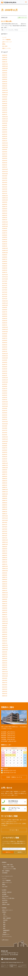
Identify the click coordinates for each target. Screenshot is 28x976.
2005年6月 (4, 579)
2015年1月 (4, 351)
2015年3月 (4, 347)
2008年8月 (4, 498)
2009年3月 (4, 483)
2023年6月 (4, 129)
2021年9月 (4, 175)
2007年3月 (4, 533)
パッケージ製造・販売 (7, 864)
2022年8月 (4, 151)
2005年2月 (4, 588)
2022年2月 (4, 165)
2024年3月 (4, 110)
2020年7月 (4, 206)
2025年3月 (4, 83)
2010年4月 (4, 454)
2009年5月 (4, 478)
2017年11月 (5, 276)
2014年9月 (4, 360)
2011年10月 (5, 423)
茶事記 (3, 44)
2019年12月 (5, 222)
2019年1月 (4, 246)
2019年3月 (4, 241)
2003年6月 (4, 632)
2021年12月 (5, 169)
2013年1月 (4, 399)
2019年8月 (4, 230)
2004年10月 (5, 597)
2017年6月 (4, 287)
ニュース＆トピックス (7, 876)
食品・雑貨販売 (5, 870)
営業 (4, 926)
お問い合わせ (5, 939)
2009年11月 (5, 465)
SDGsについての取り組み (8, 898)
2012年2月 (4, 417)
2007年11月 (5, 518)
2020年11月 (5, 197)
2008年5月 (4, 505)
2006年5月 (4, 555)
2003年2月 (4, 641)
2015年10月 (5, 331)
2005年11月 (5, 568)
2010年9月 (4, 443)
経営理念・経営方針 (7, 892)
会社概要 (4, 894)
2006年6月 (4, 553)
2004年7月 (4, 603)
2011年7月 (4, 430)
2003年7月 (4, 630)
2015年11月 (5, 329)
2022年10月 (5, 147)
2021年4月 (4, 186)
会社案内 (4, 890)
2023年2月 (4, 138)
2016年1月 (4, 325)
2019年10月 (5, 226)
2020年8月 (4, 204)
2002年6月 (4, 658)
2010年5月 (4, 452)
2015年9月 (4, 333)
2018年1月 (4, 272)
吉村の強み (4, 902)
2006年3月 (4, 559)
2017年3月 (4, 294)
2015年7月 (4, 338)
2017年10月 (5, 279)
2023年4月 (4, 134)
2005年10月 (5, 570)
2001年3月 (4, 691)
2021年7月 (4, 180)
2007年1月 (4, 537)
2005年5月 (4, 581)
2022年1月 (4, 167)
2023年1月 (4, 140)
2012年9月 (4, 408)
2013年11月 (5, 380)
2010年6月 (4, 450)
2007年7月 (4, 524)
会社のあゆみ (5, 896)
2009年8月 (4, 472)
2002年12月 (5, 645)
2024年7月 (4, 101)
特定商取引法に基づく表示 (13, 966)
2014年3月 (4, 371)
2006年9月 (4, 546)
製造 (4, 922)
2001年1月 (4, 695)
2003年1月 (4, 643)
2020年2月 (4, 217)
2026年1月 (4, 61)
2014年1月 (4, 375)
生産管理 (5, 920)
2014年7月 (4, 364)
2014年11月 (5, 355)
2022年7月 (4, 154)
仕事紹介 (4, 912)
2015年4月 (4, 344)
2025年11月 (5, 66)
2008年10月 (5, 494)
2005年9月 (4, 573)
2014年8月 (4, 362)
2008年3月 (4, 509)
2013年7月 (4, 388)
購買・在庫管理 (7, 918)
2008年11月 (5, 491)
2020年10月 (5, 200)
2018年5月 (4, 263)
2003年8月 (4, 627)
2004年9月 (4, 599)
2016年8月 (4, 309)
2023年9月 (4, 123)
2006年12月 (5, 540)
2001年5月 (4, 687)
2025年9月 (4, 70)
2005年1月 (4, 590)
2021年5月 (4, 184)
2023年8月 (4, 125)
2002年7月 (4, 656)
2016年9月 (4, 307)
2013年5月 (4, 393)
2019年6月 (4, 235)
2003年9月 (4, 625)
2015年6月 (4, 340)
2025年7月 (4, 75)
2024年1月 (4, 114)
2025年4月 (4, 81)
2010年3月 (4, 456)
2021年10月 (5, 173)
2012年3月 (4, 415)
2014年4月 (4, 369)
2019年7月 (4, 233)
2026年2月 (4, 59)
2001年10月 (5, 676)
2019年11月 (5, 224)
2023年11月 (5, 118)
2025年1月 (4, 88)
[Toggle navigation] (26, 2)
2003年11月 (5, 621)
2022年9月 (4, 149)
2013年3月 (4, 397)
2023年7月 (4, 127)
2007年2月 (4, 535)
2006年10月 (5, 544)
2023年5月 (4, 132)
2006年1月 (4, 564)
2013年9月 (4, 384)
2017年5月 (4, 290)
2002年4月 (4, 662)
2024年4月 (4, 108)
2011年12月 (5, 421)
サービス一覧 (13, 830)
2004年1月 (4, 616)
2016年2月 (4, 322)
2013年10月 (5, 382)
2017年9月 (4, 281)
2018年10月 (5, 252)
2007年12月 (5, 515)
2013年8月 (4, 386)
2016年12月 (5, 301)
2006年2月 (4, 562)
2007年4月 (4, 531)
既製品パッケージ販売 (8, 866)
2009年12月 (5, 463)
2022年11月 (5, 145)
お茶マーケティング (7, 41)
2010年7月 (4, 447)
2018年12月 (5, 248)
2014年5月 (4, 366)
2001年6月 (4, 684)
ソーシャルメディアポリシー (22, 966)
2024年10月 (5, 94)
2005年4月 (4, 584)
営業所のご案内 (5, 904)
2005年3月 (4, 586)
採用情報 (4, 907)
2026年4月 (4, 55)
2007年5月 (4, 529)
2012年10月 (5, 406)
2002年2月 (4, 667)
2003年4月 (4, 636)
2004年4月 (4, 610)
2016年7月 (4, 312)
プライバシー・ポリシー (4, 966)
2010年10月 (5, 441)
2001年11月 (5, 673)
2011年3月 (4, 434)
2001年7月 (4, 682)
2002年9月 (4, 652)
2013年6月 (4, 390)
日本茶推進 (4, 872)
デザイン (5, 916)
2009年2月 (4, 485)
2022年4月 (4, 160)
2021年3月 (4, 189)
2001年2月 (4, 693)
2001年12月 (5, 671)
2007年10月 (5, 520)
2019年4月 (4, 239)
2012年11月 (5, 404)
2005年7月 (4, 577)
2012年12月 (5, 401)
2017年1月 (4, 298)
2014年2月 (4, 373)
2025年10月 (5, 68)
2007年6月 (4, 526)
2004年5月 (4, 608)
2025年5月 (4, 79)
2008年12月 (5, 489)
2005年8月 (4, 575)
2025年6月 (4, 77)
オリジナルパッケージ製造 (9, 868)
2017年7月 (4, 285)
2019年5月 (4, 237)
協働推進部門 (6, 930)
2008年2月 (4, 511)
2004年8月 (4, 601)
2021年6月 (4, 182)
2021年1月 (4, 193)
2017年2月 (4, 296)
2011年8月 (4, 428)
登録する (8, 852)
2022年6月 (4, 156)
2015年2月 (4, 349)
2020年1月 (4, 219)
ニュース (4, 37)
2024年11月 (5, 92)
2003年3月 (4, 638)
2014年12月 (5, 353)
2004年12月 (5, 592)
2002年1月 (4, 669)
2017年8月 (4, 283)
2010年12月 (5, 437)
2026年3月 (4, 57)
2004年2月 (4, 614)
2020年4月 (4, 213)
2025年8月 (4, 72)
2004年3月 (4, 612)
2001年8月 (4, 680)
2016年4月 (4, 318)
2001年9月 (4, 678)
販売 (4, 928)
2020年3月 (4, 215)
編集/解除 (20, 852)
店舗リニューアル (6, 48)
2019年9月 (4, 228)
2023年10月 (5, 121)
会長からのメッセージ (7, 910)
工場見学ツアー (5, 934)
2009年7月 (4, 474)
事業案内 (4, 862)
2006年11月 (5, 542)
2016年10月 (5, 305)
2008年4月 (4, 507)
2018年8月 (4, 257)
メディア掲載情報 (6, 39)
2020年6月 (4, 208)
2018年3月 (4, 268)
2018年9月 (4, 254)
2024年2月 (4, 112)
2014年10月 (5, 358)
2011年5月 (4, 432)
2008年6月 (4, 502)
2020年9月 (4, 202)
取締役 (4, 932)
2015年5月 (4, 342)
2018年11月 (5, 250)
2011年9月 (4, 426)
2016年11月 (5, 303)
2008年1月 (4, 513)
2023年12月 (5, 116)
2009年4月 (4, 480)
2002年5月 (4, 660)
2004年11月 (5, 594)
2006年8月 (4, 548)
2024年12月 (5, 90)
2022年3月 (4, 162)
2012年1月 (4, 419)
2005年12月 (5, 566)
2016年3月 (4, 320)
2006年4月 (4, 557)
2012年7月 (4, 410)
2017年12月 (5, 274)
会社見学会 (4, 900)
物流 (4, 924)
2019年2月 (4, 243)
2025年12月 (5, 64)
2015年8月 (4, 336)
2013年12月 (5, 377)
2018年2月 (4, 270)
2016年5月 (4, 316)
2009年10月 (5, 467)
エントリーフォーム (7, 936)
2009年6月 (4, 476)
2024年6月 (4, 103)
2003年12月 (5, 619)
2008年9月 (4, 496)
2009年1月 (4, 487)
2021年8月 (4, 178)
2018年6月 (4, 261)
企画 (4, 914)
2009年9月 (4, 469)
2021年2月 (4, 191)
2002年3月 (4, 665)
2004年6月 (4, 605)
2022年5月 (4, 158)
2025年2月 (4, 86)
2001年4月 (4, 689)
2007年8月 (4, 522)
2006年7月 (4, 551)
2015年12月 (5, 327)
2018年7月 (4, 259)
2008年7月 (4, 500)
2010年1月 (4, 461)
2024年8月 (4, 99)
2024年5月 (4, 105)
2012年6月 (4, 412)
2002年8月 (4, 654)
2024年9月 (4, 96)
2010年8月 (4, 445)
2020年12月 (5, 195)
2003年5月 (4, 634)
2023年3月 (4, 136)
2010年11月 (5, 439)
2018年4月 (4, 265)
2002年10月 (5, 649)
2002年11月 (5, 647)
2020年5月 (4, 211)
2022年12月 (5, 143)
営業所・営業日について (14, 777)
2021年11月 (5, 171)
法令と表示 (4, 46)
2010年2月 (4, 459)
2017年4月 (4, 292)
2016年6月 (4, 314)
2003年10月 (5, 623)
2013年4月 (4, 395)
